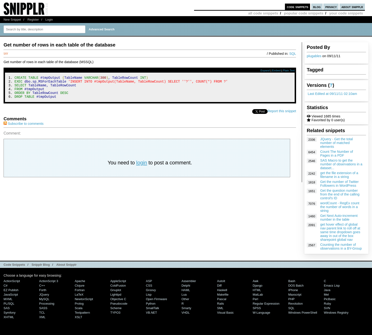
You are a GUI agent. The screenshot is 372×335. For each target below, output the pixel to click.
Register (33, 19)
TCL (42, 312)
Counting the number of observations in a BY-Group (341, 246)
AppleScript (118, 281)
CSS (149, 285)
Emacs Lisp (332, 285)
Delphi (185, 285)
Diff (219, 285)
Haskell (222, 290)
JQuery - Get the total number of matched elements (336, 143)
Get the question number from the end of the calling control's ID (340, 194)
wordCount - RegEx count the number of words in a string (339, 207)
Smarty (186, 308)
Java (327, 290)
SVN (327, 308)
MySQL (44, 299)
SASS (43, 308)
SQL (292, 54)
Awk (255, 281)
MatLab (258, 294)
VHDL (185, 312)
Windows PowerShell (302, 312)
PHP (291, 299)
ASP (149, 281)
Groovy (151, 290)
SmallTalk (152, 308)
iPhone (293, 290)
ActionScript (12, 281)
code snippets (297, 7)
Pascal (221, 299)
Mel (326, 294)
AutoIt (221, 281)
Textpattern (82, 312)
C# (6, 285)
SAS (7, 308)
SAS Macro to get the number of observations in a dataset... (341, 164)
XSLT (78, 317)
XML (42, 317)
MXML (8, 299)
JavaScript (11, 294)
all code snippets (263, 13)
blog (317, 7)
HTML (257, 290)
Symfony (9, 312)
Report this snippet (282, 115)
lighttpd (115, 294)
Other (185, 299)
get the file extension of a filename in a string (339, 175)
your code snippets (346, 13)
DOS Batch (296, 285)
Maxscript (294, 294)
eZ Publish (11, 290)
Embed (276, 70)
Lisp (149, 294)
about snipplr (352, 7)
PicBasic (330, 299)
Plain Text (289, 70)
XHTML (9, 317)
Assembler (188, 281)
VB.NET (151, 312)
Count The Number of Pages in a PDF (336, 153)
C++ (42, 285)
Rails (220, 303)
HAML (185, 290)
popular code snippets (303, 13)
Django (257, 285)
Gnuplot (115, 290)
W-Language (261, 312)
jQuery (44, 294)
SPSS (257, 308)
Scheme (116, 308)
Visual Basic (225, 312)
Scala (78, 308)
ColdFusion (118, 285)
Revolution (295, 303)
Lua (184, 294)
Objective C (118, 299)
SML (220, 308)
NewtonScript (84, 299)
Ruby (327, 303)
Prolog (79, 303)
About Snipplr (66, 264)
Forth (42, 290)
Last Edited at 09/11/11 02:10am (332, 94)
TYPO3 (115, 312)
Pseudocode (118, 303)
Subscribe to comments (23, 128)
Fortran (80, 290)
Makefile (222, 294)
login (141, 167)
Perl (255, 299)
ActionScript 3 (48, 281)
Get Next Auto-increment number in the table (339, 217)
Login (49, 19)
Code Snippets (14, 264)
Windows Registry (336, 312)
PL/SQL (9, 303)
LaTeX (79, 294)
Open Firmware (156, 299)
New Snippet (12, 19)
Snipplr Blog (41, 264)
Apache (80, 281)
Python (150, 303)
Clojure (79, 285)
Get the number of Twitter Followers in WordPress (339, 183)
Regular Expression (266, 303)
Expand (265, 70)
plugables (314, 56)
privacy (331, 7)
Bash (291, 281)
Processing (46, 303)
